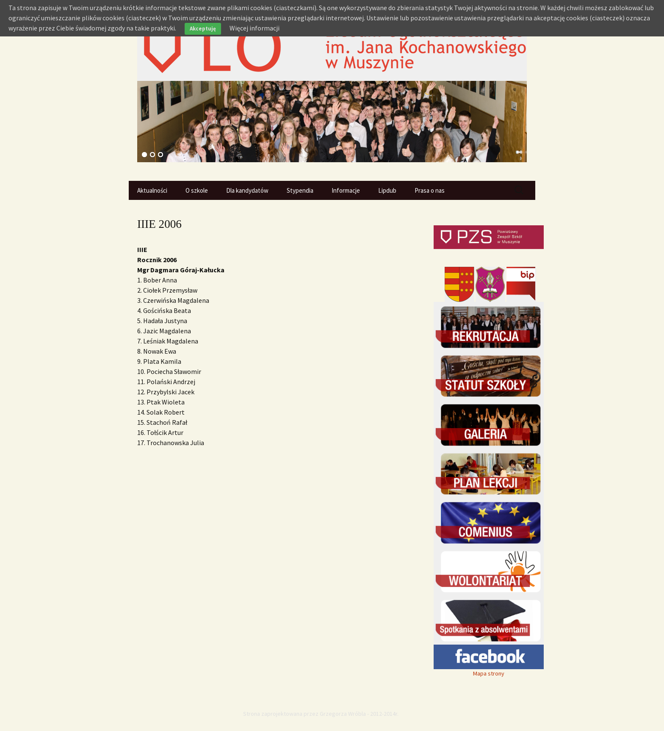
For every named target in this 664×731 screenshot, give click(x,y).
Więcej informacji (254, 28)
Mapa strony (488, 673)
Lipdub (387, 190)
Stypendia (300, 190)
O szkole (196, 190)
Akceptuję (203, 28)
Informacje (346, 190)
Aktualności (152, 190)
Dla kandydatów (247, 190)
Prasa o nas (430, 190)
